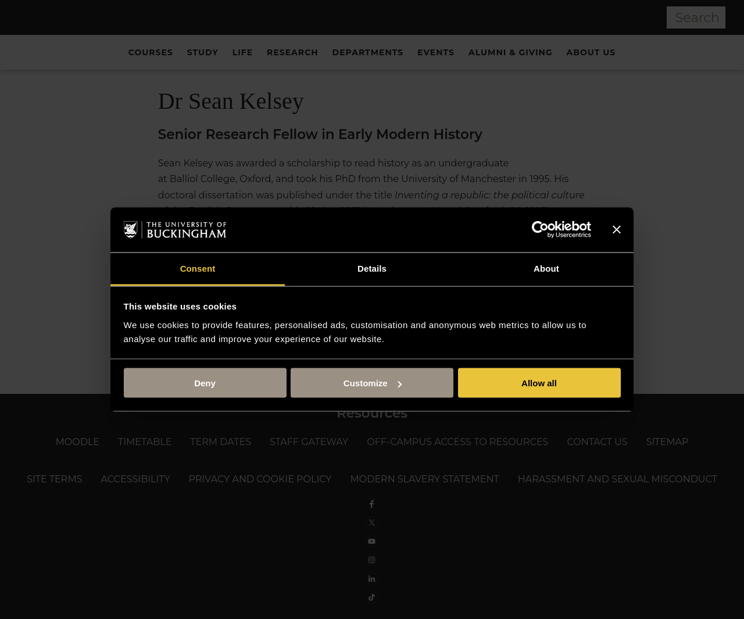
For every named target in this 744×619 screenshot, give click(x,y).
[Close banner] (617, 230)
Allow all (539, 383)
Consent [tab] (198, 268)
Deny (205, 383)
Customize (373, 383)
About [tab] (546, 268)
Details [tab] (372, 268)
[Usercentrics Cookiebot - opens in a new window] (540, 230)
